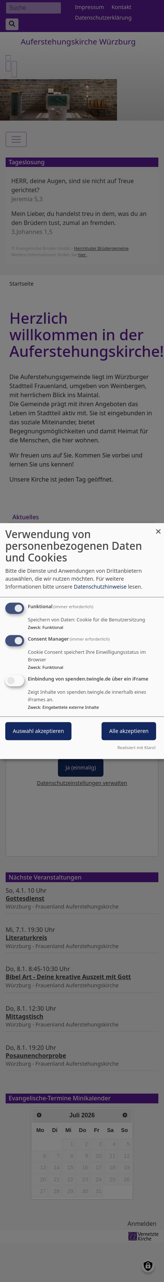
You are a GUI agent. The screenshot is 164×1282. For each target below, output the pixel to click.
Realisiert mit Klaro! (136, 747)
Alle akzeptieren (129, 730)
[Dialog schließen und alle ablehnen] (158, 527)
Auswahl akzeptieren (38, 730)
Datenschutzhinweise (100, 586)
